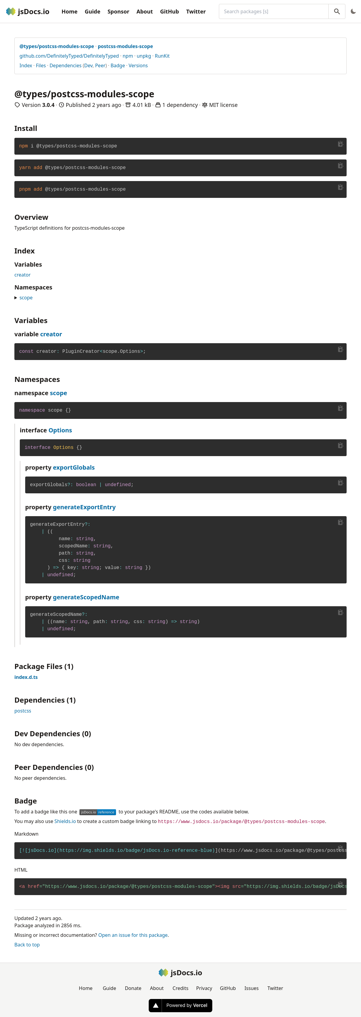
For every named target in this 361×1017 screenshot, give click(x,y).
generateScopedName (86, 597)
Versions (138, 65)
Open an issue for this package (133, 935)
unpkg (144, 56)
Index (25, 65)
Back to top (27, 944)
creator (22, 274)
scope (26, 297)
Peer (100, 65)
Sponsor (119, 11)
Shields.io (65, 821)
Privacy (204, 988)
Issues (251, 988)
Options (60, 430)
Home (69, 11)
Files (41, 65)
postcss (22, 710)
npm (128, 56)
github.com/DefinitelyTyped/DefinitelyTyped (69, 56)
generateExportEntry (84, 507)
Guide (92, 11)
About (144, 11)
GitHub (169, 11)
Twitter (196, 11)
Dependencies (65, 65)
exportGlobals (74, 467)
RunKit (162, 56)
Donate (133, 988)
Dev (88, 65)
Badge (118, 65)
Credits (181, 988)
